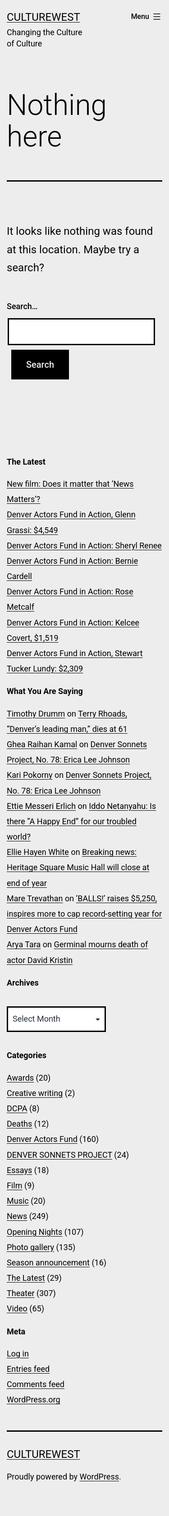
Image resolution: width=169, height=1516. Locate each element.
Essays (19, 1170)
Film (15, 1185)
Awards (20, 1077)
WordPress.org (33, 1399)
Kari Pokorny (29, 775)
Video (17, 1308)
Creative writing (35, 1093)
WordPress (99, 1476)
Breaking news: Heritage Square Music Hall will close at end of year (78, 867)
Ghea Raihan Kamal (42, 744)
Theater (21, 1293)
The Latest (26, 1278)
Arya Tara (24, 944)
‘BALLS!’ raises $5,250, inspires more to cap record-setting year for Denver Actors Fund (84, 914)
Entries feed (28, 1369)
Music (18, 1200)
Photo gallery (30, 1247)
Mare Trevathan (35, 898)
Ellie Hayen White (38, 852)
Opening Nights (34, 1232)
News (17, 1216)
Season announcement (48, 1262)
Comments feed (35, 1384)
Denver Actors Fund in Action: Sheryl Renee (84, 545)
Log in (18, 1353)
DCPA (17, 1108)
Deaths (19, 1123)
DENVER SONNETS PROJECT (59, 1155)
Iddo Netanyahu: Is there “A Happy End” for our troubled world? (81, 821)
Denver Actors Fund (42, 1139)
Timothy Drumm (36, 713)
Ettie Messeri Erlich (41, 806)
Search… (22, 306)
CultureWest (43, 17)
